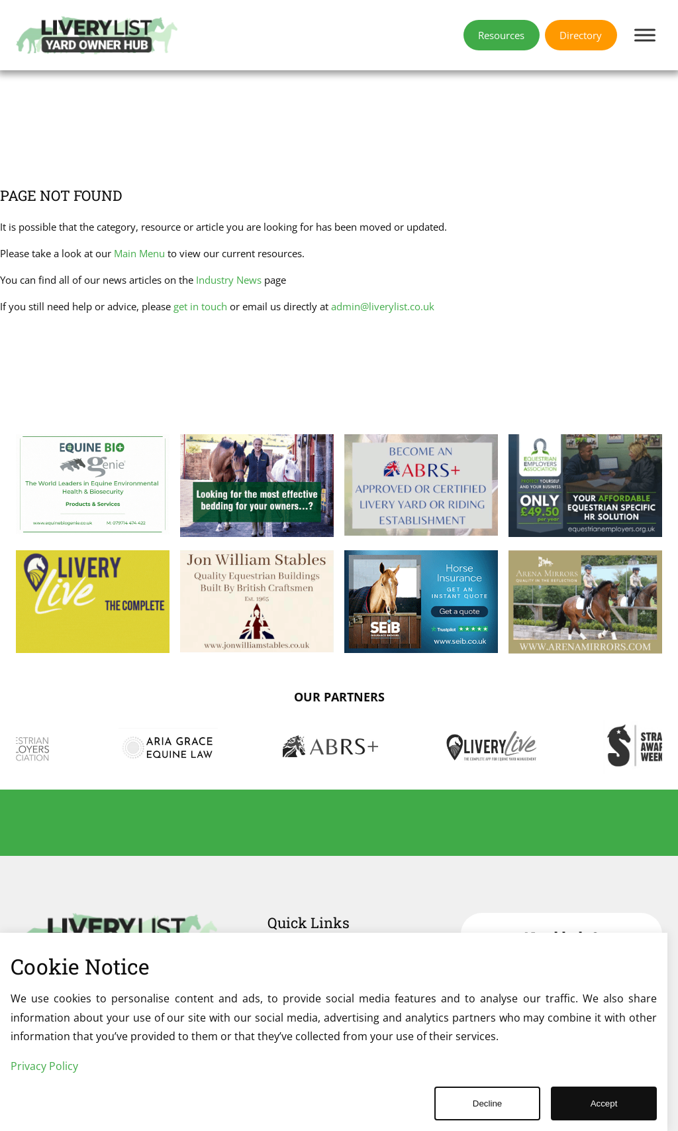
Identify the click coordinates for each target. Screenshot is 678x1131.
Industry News (229, 280)
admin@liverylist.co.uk (382, 307)
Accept (604, 1103)
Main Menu (139, 254)
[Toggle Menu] (644, 35)
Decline (487, 1103)
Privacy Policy (44, 1066)
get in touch (200, 307)
